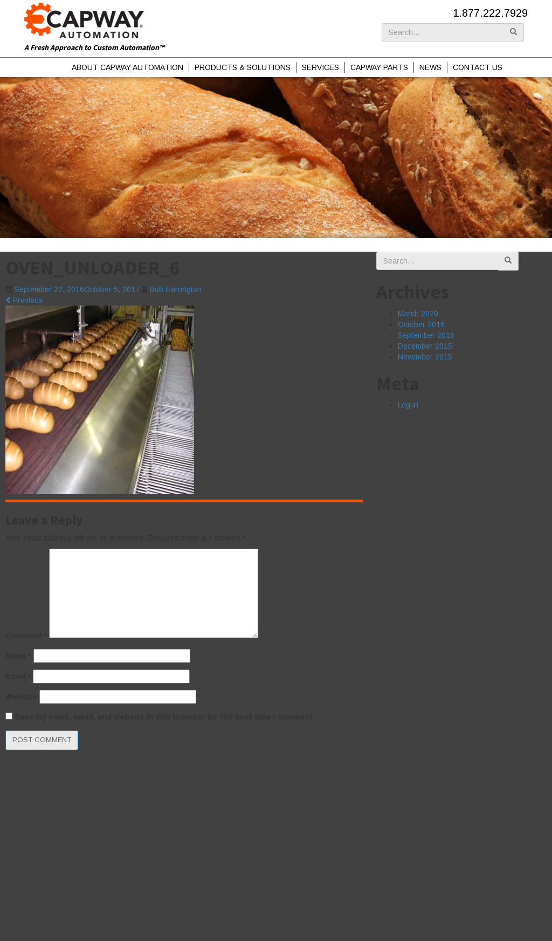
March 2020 (418, 313)
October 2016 (421, 324)
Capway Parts (379, 67)
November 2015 (425, 356)
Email (18, 676)
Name (18, 656)
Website (21, 697)
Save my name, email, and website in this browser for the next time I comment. (165, 716)
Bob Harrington (176, 289)
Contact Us (477, 67)
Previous (24, 300)
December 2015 (425, 346)
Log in (408, 404)
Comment (26, 635)
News (430, 67)
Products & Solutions (243, 67)
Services (320, 67)
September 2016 (426, 335)
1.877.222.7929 (490, 13)
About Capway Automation (127, 67)
